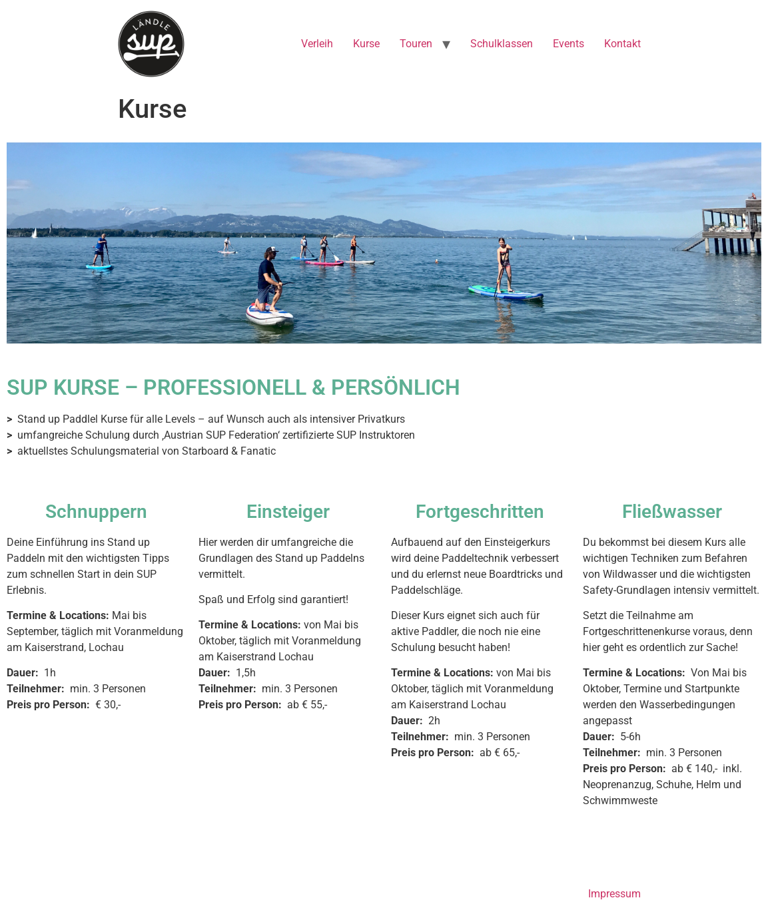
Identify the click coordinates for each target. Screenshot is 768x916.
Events (568, 43)
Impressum (614, 893)
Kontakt (622, 43)
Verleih (317, 43)
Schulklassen (501, 43)
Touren (416, 43)
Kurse (366, 43)
